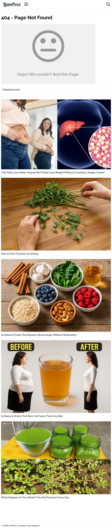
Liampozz (22, 525)
